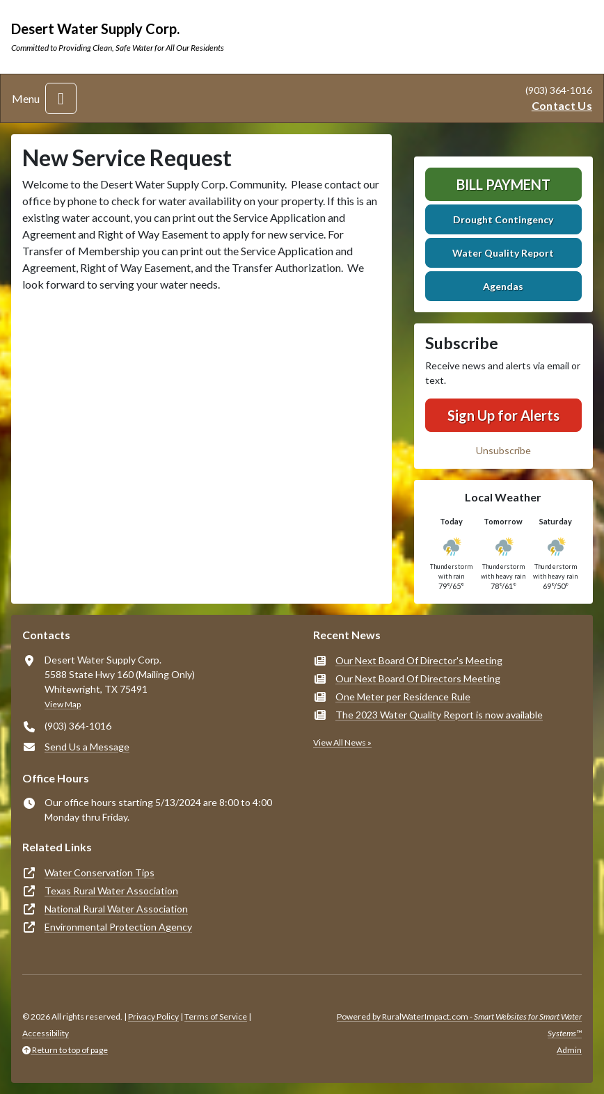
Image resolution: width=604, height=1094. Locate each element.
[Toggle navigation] (61, 98)
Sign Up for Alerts (503, 415)
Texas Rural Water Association (111, 890)
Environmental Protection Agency (118, 927)
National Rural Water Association (116, 909)
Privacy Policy (153, 1016)
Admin (569, 1050)
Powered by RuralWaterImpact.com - (459, 1024)
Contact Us (562, 105)
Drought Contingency (503, 219)
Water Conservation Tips (99, 872)
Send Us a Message (87, 747)
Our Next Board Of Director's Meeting (418, 660)
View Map (63, 704)
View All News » (342, 742)
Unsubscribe (503, 450)
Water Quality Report (503, 253)
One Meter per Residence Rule (402, 696)
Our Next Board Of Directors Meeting (417, 678)
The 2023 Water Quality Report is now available (439, 715)
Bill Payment (503, 184)
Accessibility (45, 1033)
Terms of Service (215, 1016)
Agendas (503, 286)
